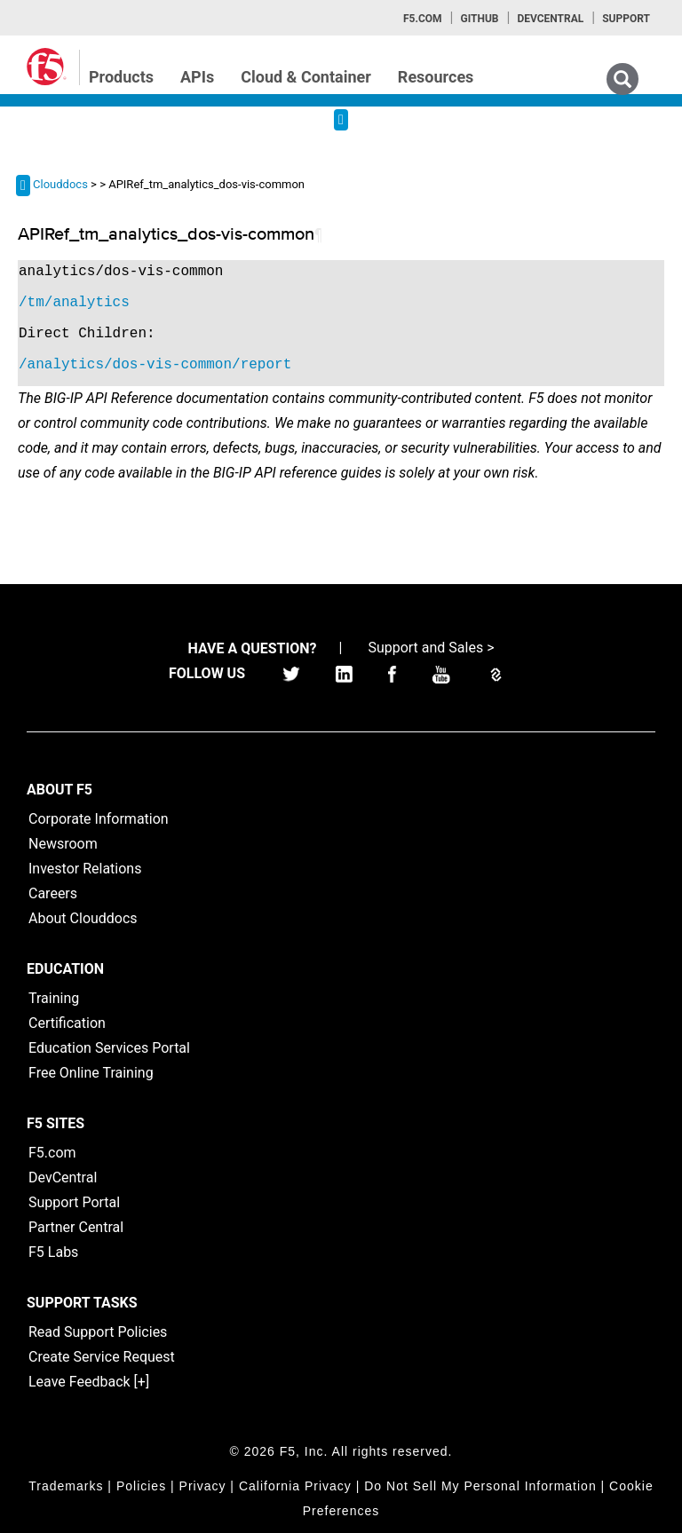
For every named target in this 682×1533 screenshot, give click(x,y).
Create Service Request (101, 1356)
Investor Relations (84, 868)
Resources (436, 76)
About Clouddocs (83, 918)
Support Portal (74, 1202)
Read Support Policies (97, 1332)
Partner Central (75, 1227)
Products (121, 76)
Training (53, 998)
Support (626, 18)
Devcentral (550, 18)
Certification (67, 1023)
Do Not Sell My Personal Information (480, 1486)
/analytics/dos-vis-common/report (155, 365)
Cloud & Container (306, 76)
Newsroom (63, 843)
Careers (52, 893)
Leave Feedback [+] (88, 1381)
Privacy (202, 1486)
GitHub (479, 18)
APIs (197, 76)
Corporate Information (98, 818)
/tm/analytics (74, 303)
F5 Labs (53, 1252)
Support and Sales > (431, 647)
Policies (141, 1486)
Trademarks (65, 1486)
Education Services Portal (109, 1047)
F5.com (422, 18)
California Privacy (295, 1486)
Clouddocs (60, 184)
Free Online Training (91, 1072)
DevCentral (62, 1177)
